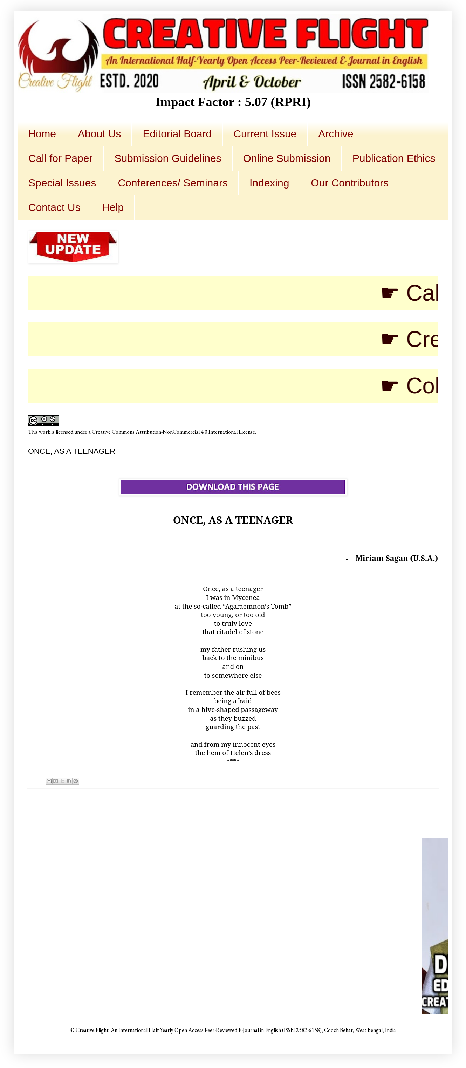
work (44, 432)
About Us (99, 133)
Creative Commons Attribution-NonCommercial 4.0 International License (173, 432)
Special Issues (62, 183)
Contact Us (54, 207)
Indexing (269, 183)
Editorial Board (177, 133)
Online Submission (287, 158)
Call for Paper (60, 158)
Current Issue (264, 133)
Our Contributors (350, 183)
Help (113, 207)
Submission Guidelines (167, 158)
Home (42, 133)
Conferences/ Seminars (172, 183)
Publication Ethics (394, 158)
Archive (335, 133)
